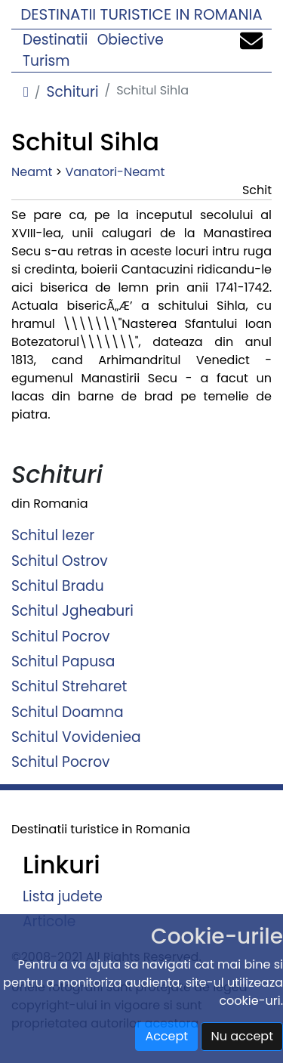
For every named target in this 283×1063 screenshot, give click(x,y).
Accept (166, 1036)
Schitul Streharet (69, 686)
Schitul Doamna (67, 711)
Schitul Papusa (63, 661)
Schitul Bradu (57, 586)
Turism (46, 61)
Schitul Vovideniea (76, 737)
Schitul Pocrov (60, 636)
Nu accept (242, 1036)
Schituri (72, 92)
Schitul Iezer (52, 535)
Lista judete (63, 896)
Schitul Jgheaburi (72, 611)
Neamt (31, 172)
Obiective (130, 39)
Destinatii (55, 39)
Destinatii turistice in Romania (141, 14)
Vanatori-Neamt (115, 172)
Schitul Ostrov (59, 560)
